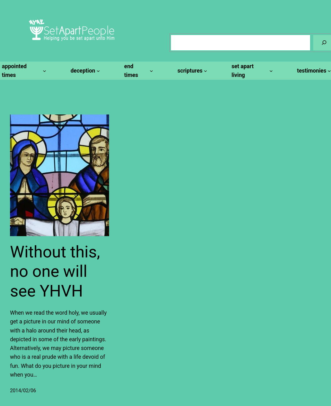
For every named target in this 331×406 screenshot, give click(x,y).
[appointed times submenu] (23, 71)
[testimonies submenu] (313, 70)
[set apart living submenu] (251, 71)
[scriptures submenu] (191, 70)
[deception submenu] (84, 70)
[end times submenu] (137, 71)
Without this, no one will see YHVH (55, 271)
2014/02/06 (23, 390)
